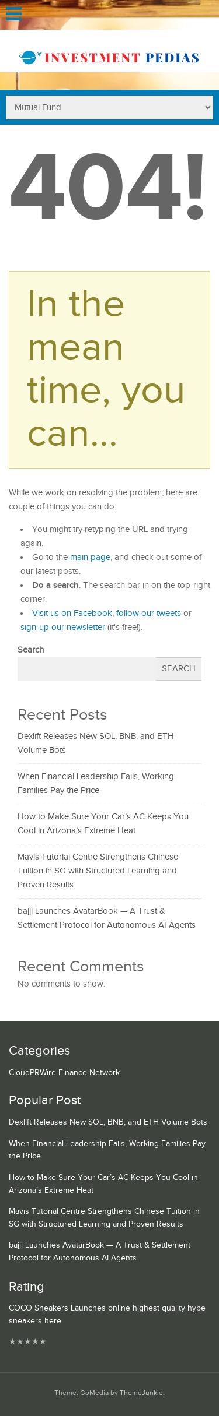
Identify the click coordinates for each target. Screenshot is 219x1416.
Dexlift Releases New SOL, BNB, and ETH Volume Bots (108, 1122)
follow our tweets (148, 613)
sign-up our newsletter (62, 627)
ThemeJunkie (141, 1393)
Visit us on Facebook (72, 613)
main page (90, 557)
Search (31, 650)
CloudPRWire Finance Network (64, 1072)
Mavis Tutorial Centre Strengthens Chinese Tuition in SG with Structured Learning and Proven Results (98, 871)
